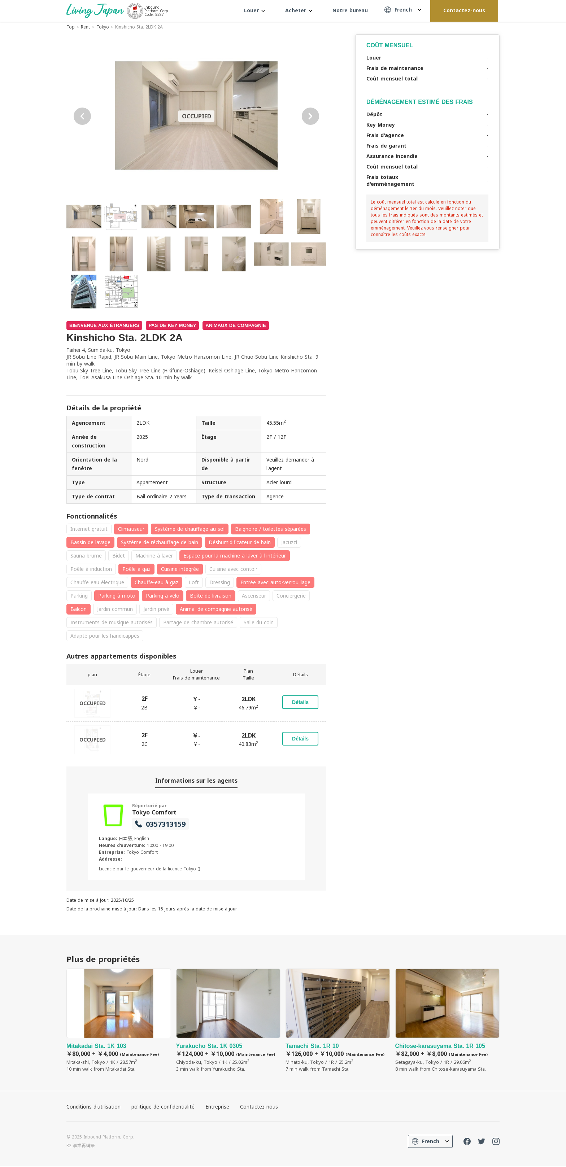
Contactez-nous (464, 10)
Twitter (481, 1142)
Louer (254, 10)
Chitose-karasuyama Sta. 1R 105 (447, 1022)
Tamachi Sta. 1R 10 (338, 1022)
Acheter (298, 10)
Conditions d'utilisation (93, 1107)
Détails (300, 702)
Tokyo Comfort (154, 812)
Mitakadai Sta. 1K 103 (118, 1022)
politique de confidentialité (163, 1107)
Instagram (496, 1142)
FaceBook (467, 1142)
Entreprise (217, 1107)
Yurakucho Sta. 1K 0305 (228, 1022)
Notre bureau (350, 10)
